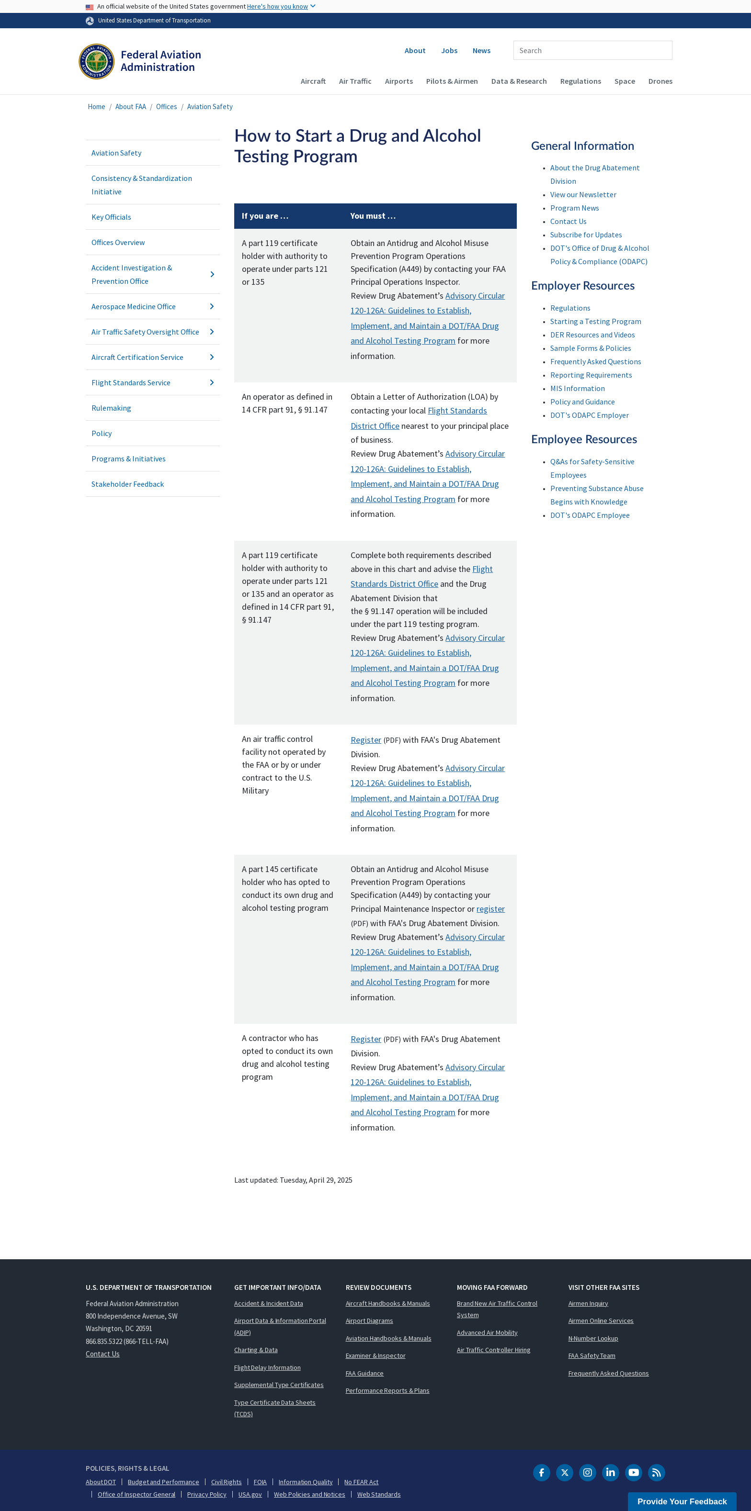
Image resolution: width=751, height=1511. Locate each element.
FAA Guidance (365, 1373)
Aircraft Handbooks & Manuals (388, 1303)
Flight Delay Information (267, 1367)
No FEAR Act (361, 1481)
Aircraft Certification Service (152, 357)
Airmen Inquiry (589, 1303)
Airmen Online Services (601, 1320)
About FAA (130, 106)
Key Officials (111, 217)
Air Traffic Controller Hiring (494, 1349)
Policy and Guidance (582, 401)
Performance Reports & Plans (388, 1390)
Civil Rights (226, 1481)
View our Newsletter (583, 194)
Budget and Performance (163, 1481)
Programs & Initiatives (128, 458)
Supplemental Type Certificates (279, 1384)
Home (96, 106)
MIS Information (577, 388)
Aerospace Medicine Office (152, 306)
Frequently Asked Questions (595, 361)
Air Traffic (355, 81)
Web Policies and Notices (309, 1494)
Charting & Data (256, 1349)
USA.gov (250, 1494)
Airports (399, 81)
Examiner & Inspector (376, 1355)
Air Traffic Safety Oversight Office (152, 331)
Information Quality (305, 1481)
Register (366, 739)
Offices (166, 106)
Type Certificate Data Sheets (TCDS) (275, 1408)
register (491, 908)
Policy (101, 433)
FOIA (260, 1481)
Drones (660, 81)
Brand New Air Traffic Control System (497, 1309)
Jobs (449, 50)
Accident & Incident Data (268, 1303)
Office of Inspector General (136, 1494)
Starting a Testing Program (595, 321)
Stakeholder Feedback (127, 484)
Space (624, 81)
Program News (574, 208)
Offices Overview (118, 242)
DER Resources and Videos (592, 334)
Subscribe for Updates (586, 234)
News (481, 50)
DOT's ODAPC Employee (590, 515)
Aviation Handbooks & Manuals (389, 1338)
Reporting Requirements (591, 375)
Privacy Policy (207, 1494)
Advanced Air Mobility (487, 1332)
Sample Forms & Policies (590, 348)
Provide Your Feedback (682, 1501)
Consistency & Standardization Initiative (141, 184)
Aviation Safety (210, 106)
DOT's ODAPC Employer (589, 415)
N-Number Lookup (594, 1338)
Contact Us (568, 221)
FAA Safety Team (592, 1355)
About (415, 50)
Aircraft (313, 81)
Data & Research (519, 81)
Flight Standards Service (152, 382)
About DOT (101, 1481)
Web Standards (379, 1494)
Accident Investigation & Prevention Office (152, 274)
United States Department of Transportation (154, 20)
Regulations (580, 81)
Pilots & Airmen (452, 81)
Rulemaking (111, 408)
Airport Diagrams (369, 1320)
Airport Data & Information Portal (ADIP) (280, 1326)
